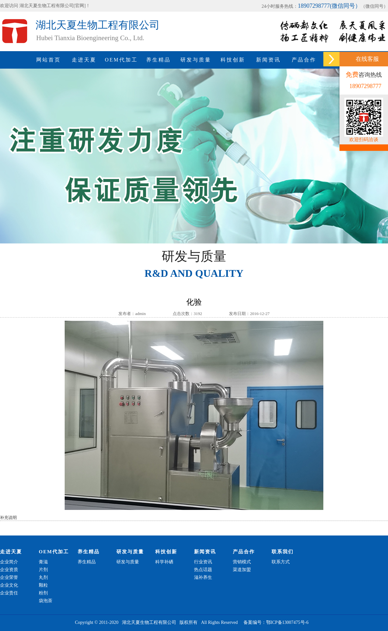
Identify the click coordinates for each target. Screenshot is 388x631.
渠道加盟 (242, 569)
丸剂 (43, 577)
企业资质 (9, 569)
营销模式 (242, 561)
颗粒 (43, 585)
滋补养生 (203, 577)
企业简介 (9, 561)
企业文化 (9, 585)
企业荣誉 (9, 577)
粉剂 (43, 593)
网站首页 (48, 59)
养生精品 (158, 59)
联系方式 (281, 561)
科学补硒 (164, 561)
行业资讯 (203, 561)
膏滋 (43, 561)
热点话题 (203, 569)
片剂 (43, 569)
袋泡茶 (45, 600)
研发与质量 (195, 59)
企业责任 (9, 593)
